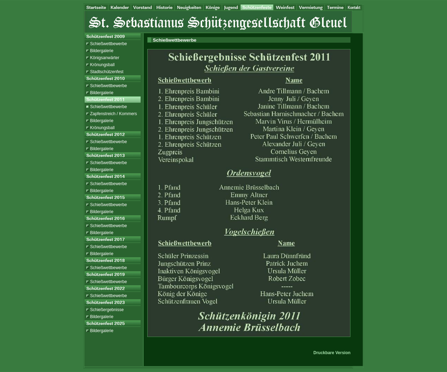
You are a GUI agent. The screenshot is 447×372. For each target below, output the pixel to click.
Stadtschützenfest (106, 71)
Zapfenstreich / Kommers (113, 113)
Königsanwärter (104, 57)
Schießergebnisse (107, 309)
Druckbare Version (331, 352)
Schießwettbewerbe (108, 43)
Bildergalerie (102, 50)
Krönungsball (102, 64)
